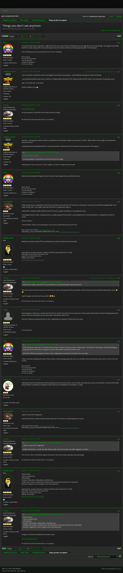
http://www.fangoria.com (30, 538)
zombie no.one (9, 71)
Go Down (5, 36)
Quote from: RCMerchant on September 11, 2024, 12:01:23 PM (43, 515)
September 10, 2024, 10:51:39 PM (31, 379)
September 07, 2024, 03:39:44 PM (31, 238)
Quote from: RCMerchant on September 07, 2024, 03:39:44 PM (43, 282)
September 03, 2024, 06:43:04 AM (31, 172)
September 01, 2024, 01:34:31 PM (31, 71)
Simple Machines (16, 568)
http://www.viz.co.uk (28, 108)
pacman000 (8, 201)
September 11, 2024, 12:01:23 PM (31, 470)
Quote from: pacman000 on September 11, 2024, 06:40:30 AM (43, 443)
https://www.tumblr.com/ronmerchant (33, 260)
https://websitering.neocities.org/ (69, 232)
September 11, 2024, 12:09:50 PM (31, 510)
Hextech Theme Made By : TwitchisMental (13, 571)
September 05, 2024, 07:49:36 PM (31, 201)
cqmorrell (7, 379)
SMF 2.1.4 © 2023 (6, 568)
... (22, 36)
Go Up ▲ (118, 569)
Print (119, 36)
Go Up (4, 549)
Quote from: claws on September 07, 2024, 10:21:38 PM (41, 345)
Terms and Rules (110, 569)
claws (5, 310)
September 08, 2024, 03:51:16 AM (31, 341)
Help (102, 569)
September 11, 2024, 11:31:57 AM (31, 439)
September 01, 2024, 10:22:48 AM (31, 42)
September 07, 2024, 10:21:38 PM (31, 309)
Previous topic (106, 30)
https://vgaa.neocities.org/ (46, 230)
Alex (5, 42)
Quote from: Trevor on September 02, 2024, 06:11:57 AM (41, 153)
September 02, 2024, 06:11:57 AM (31, 105)
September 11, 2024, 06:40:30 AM (31, 411)
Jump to (90, 556)
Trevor (6, 105)
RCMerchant (8, 238)
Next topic (117, 30)
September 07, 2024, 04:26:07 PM (31, 278)
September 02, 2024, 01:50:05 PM (31, 137)
